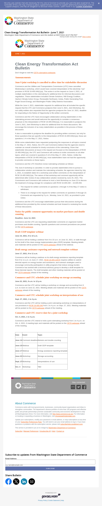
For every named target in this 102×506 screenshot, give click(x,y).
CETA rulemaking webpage (44, 73)
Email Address (11, 459)
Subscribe (18, 431)
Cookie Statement (84, 6)
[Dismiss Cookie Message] (98, 2)
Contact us (60, 431)
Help (53, 431)
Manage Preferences (31, 431)
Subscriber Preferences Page (31, 422)
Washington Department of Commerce (62, 428)
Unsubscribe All (45, 431)
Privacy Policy (42, 500)
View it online (86, 37)
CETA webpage (27, 227)
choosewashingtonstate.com (65, 416)
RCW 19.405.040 (36, 306)
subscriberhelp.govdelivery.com (71, 424)
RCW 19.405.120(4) (52, 260)
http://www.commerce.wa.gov (63, 414)
